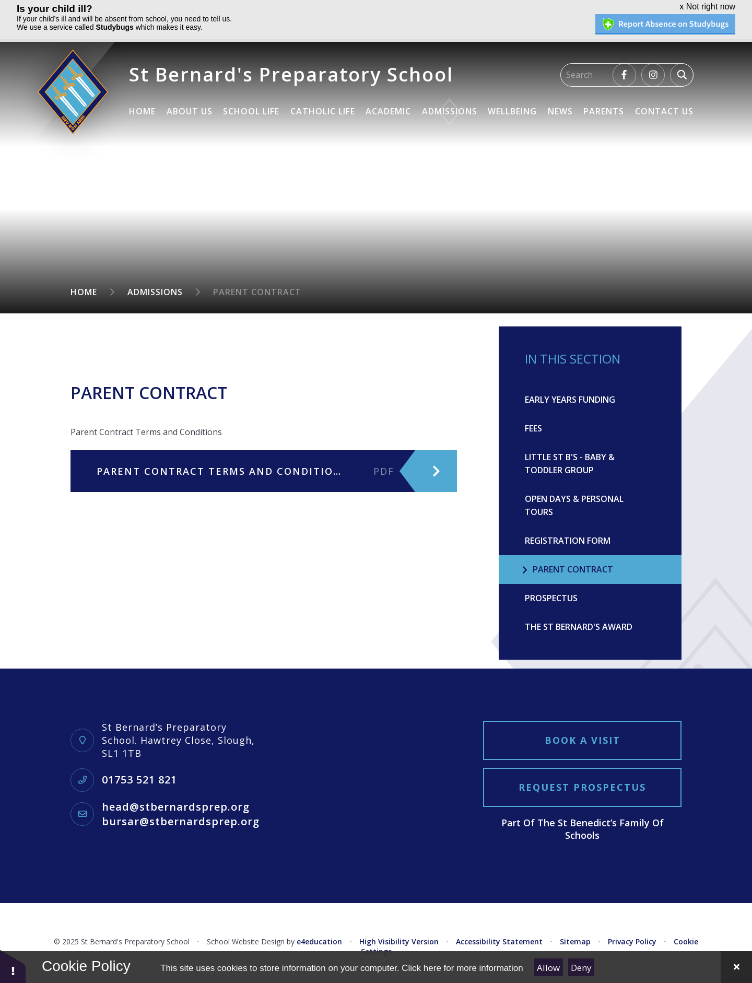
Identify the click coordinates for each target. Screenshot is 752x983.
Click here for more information (462, 968)
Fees (533, 428)
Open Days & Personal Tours (574, 505)
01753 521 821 (139, 780)
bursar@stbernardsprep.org (181, 821)
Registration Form (567, 540)
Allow (548, 968)
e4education (319, 941)
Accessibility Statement (499, 941)
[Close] (736, 967)
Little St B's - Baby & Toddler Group (570, 463)
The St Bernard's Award (578, 627)
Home (83, 292)
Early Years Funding (570, 399)
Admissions (155, 292)
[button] (13, 966)
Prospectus (551, 598)
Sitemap (575, 941)
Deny (581, 968)
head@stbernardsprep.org (176, 807)
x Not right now (707, 6)
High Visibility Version (399, 941)
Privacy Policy (632, 941)
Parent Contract (257, 292)
